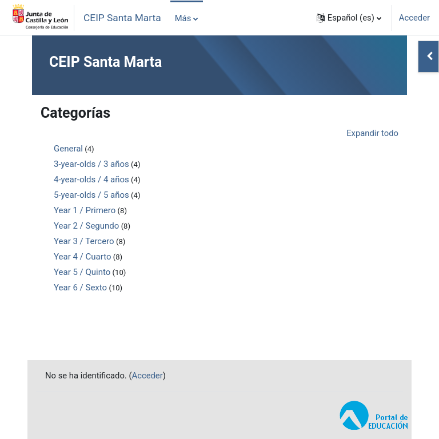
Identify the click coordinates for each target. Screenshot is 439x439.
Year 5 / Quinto (82, 272)
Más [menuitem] (183, 18)
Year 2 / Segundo (86, 226)
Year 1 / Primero (84, 210)
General (68, 148)
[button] (349, 18)
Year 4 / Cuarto (82, 257)
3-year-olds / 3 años (91, 164)
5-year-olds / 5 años (91, 195)
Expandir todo (372, 133)
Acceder (414, 18)
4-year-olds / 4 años (91, 179)
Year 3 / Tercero (84, 241)
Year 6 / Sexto (80, 287)
